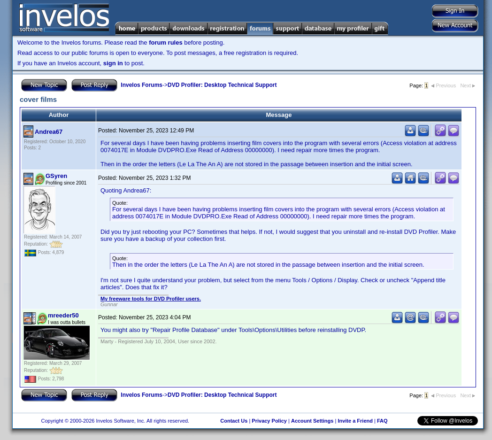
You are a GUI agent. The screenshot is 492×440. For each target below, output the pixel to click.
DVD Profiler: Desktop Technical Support (222, 85)
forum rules (166, 42)
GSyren (56, 175)
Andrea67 (48, 131)
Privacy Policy (269, 421)
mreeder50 (63, 315)
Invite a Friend (355, 421)
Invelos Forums (141, 85)
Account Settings (312, 421)
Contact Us (233, 421)
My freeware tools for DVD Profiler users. (150, 298)
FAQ (382, 421)
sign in (113, 63)
